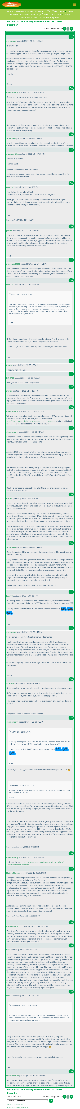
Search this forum (15, 1104)
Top (71, 37)
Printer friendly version (17, 1107)
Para (8, 949)
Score (61, 11)
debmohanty (12, 92)
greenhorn (11, 41)
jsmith (9, 230)
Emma (9, 365)
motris (9, 391)
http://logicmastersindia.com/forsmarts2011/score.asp (31, 421)
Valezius (10, 683)
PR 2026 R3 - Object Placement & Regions (25, 11)
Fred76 (9, 187)
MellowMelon (12, 873)
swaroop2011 (12, 154)
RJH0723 (10, 378)
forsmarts (11, 138)
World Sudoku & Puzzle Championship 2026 (40, 17)
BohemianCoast (13, 926)
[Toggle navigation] (74, 4)
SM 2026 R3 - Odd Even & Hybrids (24, 14)
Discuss (70, 11)
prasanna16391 (13, 264)
